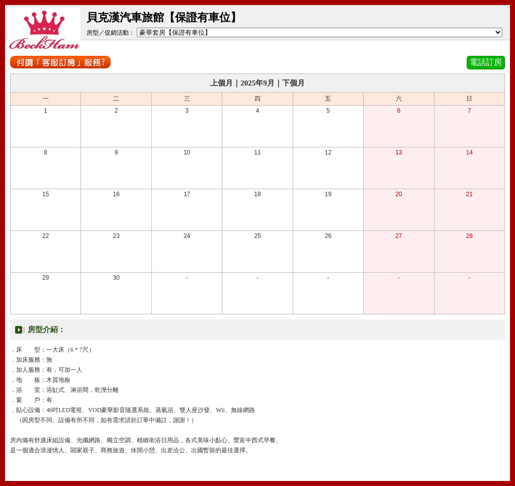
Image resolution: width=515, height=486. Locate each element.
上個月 (221, 83)
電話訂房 (486, 62)
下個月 (293, 83)
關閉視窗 (257, 470)
